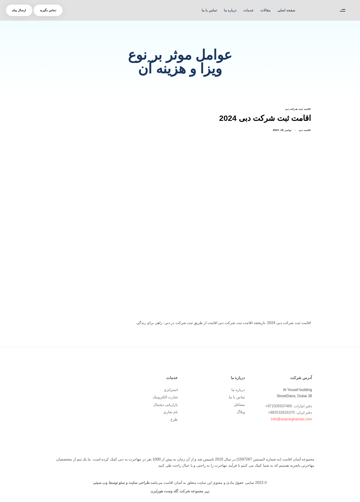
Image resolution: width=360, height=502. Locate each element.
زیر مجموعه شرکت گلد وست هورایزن (180, 491)
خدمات (248, 10)
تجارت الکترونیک (165, 397)
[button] (341, 10)
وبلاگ (241, 412)
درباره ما (230, 10)
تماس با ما (209, 10)
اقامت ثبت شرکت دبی (298, 109)
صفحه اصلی (286, 10)
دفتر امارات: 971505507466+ (288, 406)
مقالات (265, 10)
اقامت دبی (305, 130)
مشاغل (239, 405)
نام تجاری (170, 412)
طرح (174, 419)
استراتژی (171, 390)
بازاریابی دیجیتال (165, 405)
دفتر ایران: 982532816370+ (290, 412)
